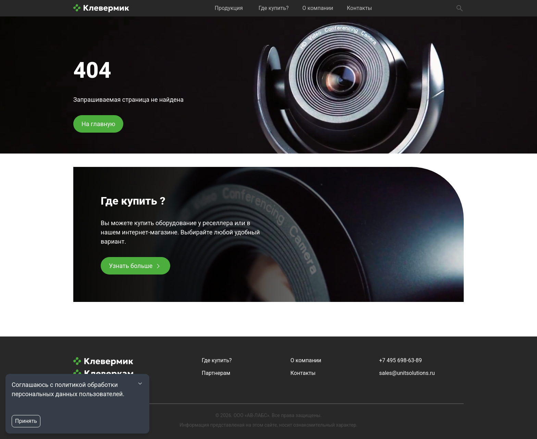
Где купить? (274, 8)
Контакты (359, 8)
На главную (98, 123)
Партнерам (216, 373)
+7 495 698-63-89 (400, 360)
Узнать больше (130, 265)
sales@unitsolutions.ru (407, 373)
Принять (26, 421)
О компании (317, 8)
